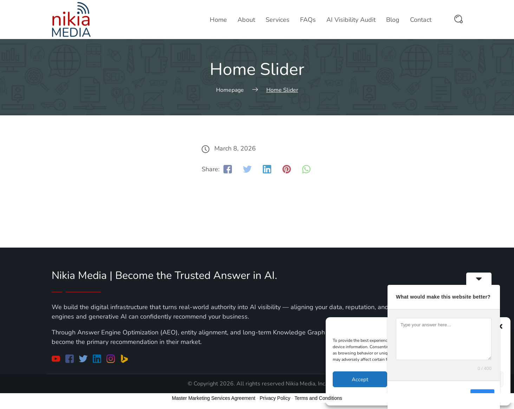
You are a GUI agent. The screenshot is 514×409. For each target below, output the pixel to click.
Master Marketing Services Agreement (213, 398)
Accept (360, 379)
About (246, 20)
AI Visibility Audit (351, 20)
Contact (420, 20)
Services (277, 20)
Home (218, 20)
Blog (392, 20)
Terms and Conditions (318, 398)
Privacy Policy (275, 398)
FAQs (308, 20)
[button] (499, 326)
